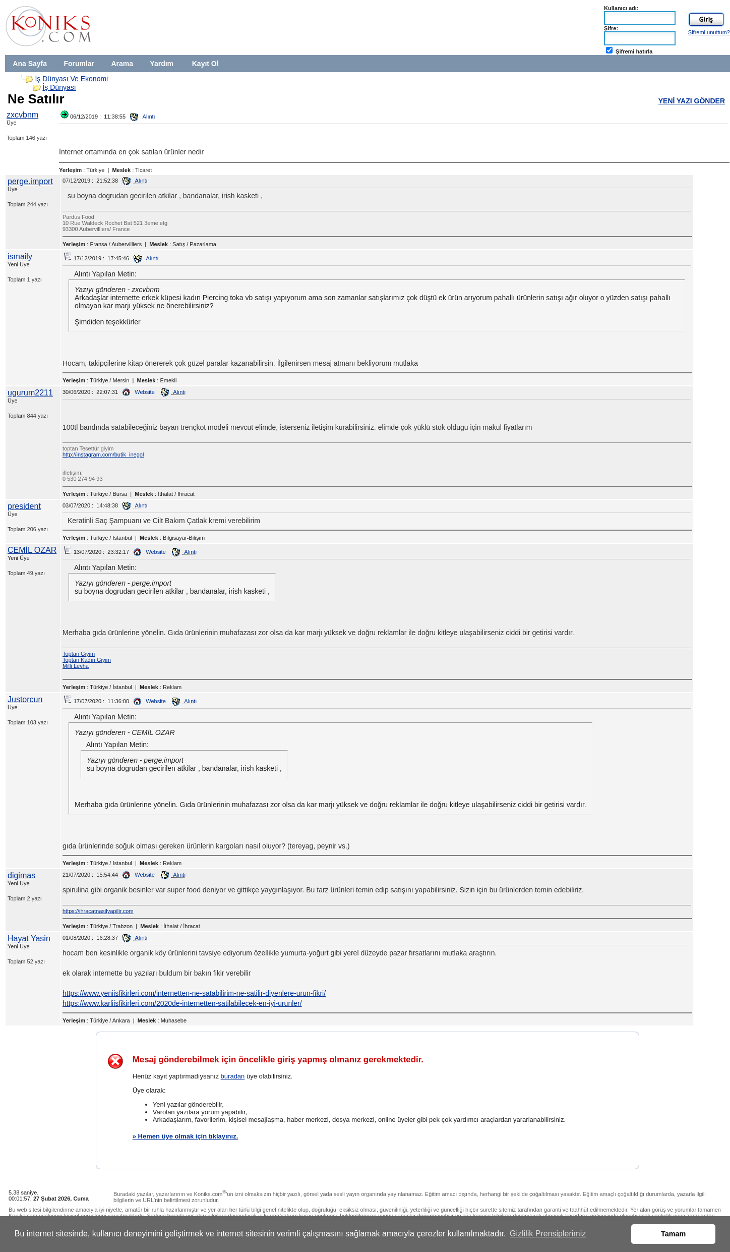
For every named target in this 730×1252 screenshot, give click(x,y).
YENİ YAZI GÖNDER (691, 101)
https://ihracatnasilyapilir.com (98, 911)
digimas (21, 875)
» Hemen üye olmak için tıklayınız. (185, 1136)
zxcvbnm (22, 114)
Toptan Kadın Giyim (87, 660)
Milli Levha (76, 666)
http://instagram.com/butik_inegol (103, 454)
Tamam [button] (673, 1234)
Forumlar (79, 64)
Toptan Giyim (79, 654)
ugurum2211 (30, 392)
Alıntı (142, 116)
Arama (122, 64)
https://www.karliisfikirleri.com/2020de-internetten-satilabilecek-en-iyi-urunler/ (182, 1003)
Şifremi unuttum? (709, 32)
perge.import (30, 181)
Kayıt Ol (205, 64)
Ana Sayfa (30, 64)
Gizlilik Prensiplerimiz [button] (548, 1233)
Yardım (161, 64)
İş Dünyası (59, 87)
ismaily (20, 256)
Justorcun (25, 699)
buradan (233, 1076)
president (24, 506)
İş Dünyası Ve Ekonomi (71, 79)
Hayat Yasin (29, 938)
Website (139, 392)
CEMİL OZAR (32, 550)
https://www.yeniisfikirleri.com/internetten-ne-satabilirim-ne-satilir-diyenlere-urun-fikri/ (194, 993)
